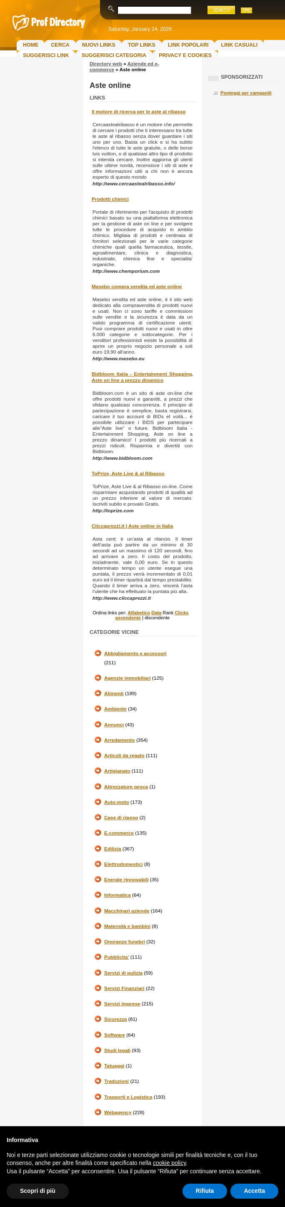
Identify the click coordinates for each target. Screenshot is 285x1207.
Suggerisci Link (46, 55)
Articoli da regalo (124, 755)
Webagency (118, 1112)
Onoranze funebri (124, 942)
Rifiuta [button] (205, 1190)
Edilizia (112, 849)
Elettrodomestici (123, 864)
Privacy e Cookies (185, 55)
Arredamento (119, 740)
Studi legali (117, 1050)
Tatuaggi (114, 1066)
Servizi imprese (122, 1004)
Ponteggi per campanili (246, 92)
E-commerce (119, 833)
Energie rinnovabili (126, 880)
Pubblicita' (116, 957)
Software (114, 1035)
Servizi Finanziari (124, 988)
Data (156, 612)
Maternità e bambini (127, 926)
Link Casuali (239, 45)
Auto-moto (116, 802)
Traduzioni (116, 1081)
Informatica (117, 895)
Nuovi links (98, 45)
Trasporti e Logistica (128, 1097)
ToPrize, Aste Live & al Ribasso (128, 473)
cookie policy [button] (169, 1163)
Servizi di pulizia (123, 973)
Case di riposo (121, 817)
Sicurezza (115, 1019)
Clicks (182, 612)
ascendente (128, 617)
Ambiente (115, 709)
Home (30, 45)
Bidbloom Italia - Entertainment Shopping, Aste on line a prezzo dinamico (142, 377)
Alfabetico (139, 612)
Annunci (114, 725)
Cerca (60, 45)
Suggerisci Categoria (114, 55)
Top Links (141, 45)
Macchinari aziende (126, 911)
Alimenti (114, 693)
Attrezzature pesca (126, 787)
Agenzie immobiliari (127, 678)
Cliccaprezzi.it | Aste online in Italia (132, 526)
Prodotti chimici (110, 199)
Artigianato (117, 771)
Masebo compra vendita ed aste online (137, 286)
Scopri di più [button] (37, 1190)
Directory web (106, 64)
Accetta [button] (254, 1190)
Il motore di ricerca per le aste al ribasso (139, 112)
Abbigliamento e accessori (135, 653)
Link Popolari (188, 45)
